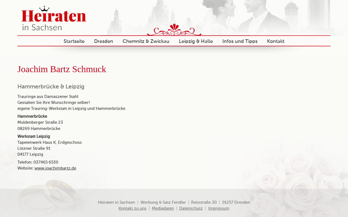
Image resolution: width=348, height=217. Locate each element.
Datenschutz (191, 208)
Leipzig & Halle (196, 41)
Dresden (103, 41)
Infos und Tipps (239, 41)
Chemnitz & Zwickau (146, 41)
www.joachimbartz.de (55, 168)
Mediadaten (163, 208)
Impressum (218, 208)
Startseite (74, 41)
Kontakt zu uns (133, 208)
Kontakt (275, 41)
